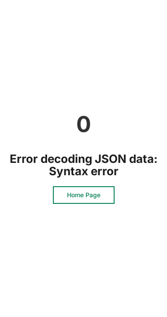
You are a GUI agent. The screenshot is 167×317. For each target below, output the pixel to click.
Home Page (83, 195)
